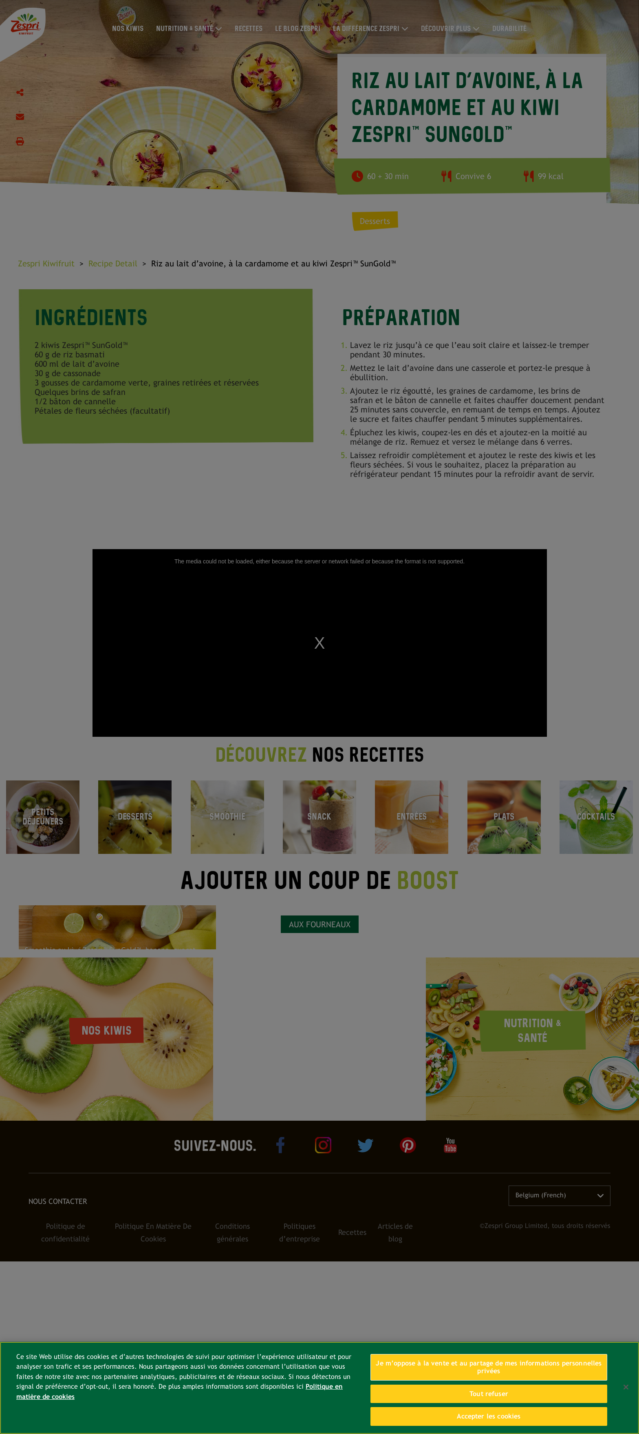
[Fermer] (626, 1387)
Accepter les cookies (488, 1416)
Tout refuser (488, 1394)
